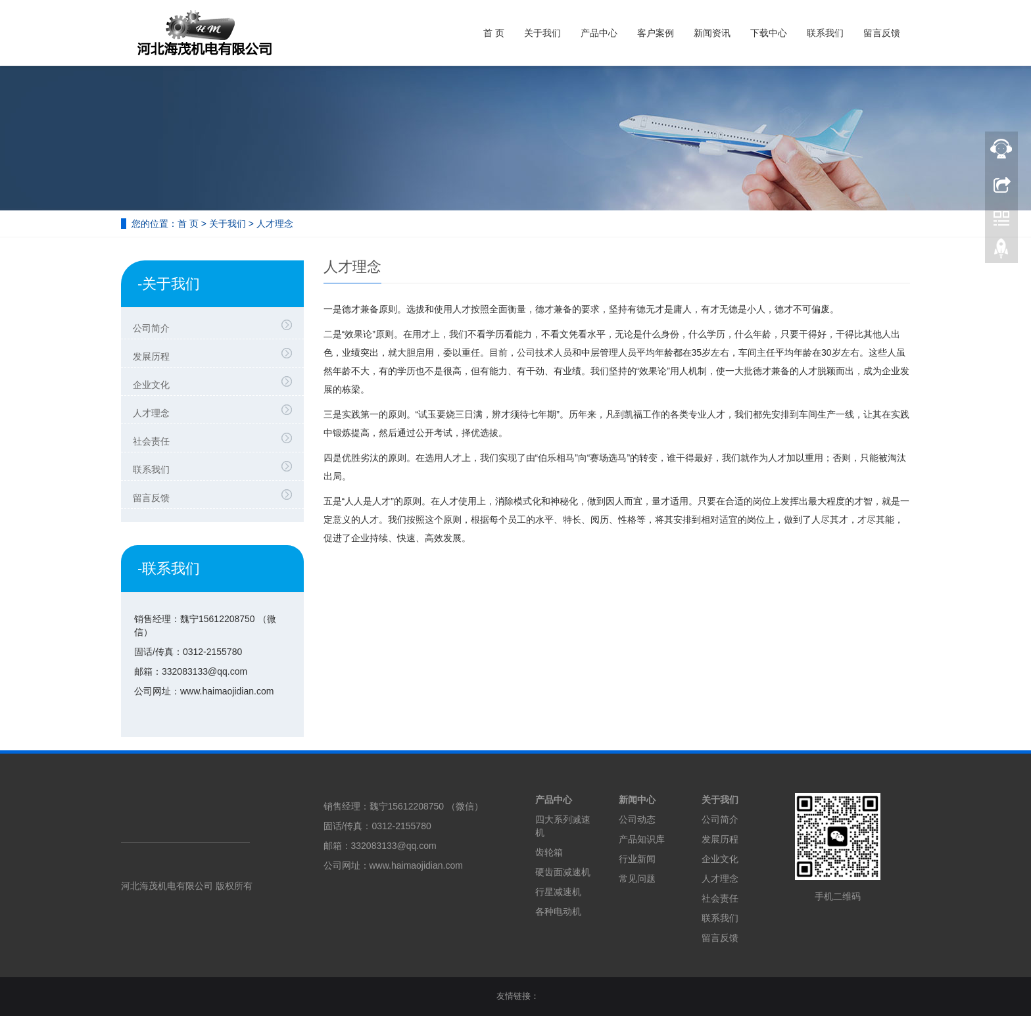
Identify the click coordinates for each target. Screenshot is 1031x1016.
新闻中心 (637, 799)
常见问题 (637, 878)
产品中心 (599, 33)
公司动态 (637, 819)
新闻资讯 (712, 33)
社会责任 (216, 439)
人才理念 (216, 411)
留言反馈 (881, 33)
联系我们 (825, 33)
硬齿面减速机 (562, 872)
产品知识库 (642, 839)
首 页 (493, 33)
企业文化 (216, 382)
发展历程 (216, 354)
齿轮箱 (549, 852)
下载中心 (768, 33)
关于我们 (542, 33)
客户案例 (655, 33)
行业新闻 (637, 859)
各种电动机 (558, 911)
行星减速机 (558, 891)
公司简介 (216, 326)
